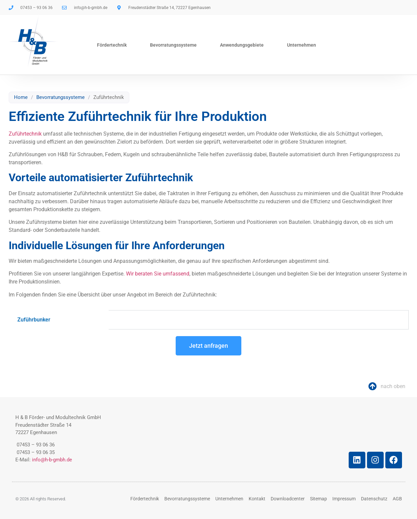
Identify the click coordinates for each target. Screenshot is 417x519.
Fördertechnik (112, 45)
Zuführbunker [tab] (33, 319)
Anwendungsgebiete (242, 45)
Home (21, 97)
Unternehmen (301, 45)
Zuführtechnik (25, 134)
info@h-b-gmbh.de (52, 460)
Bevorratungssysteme (173, 45)
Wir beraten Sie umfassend (157, 273)
